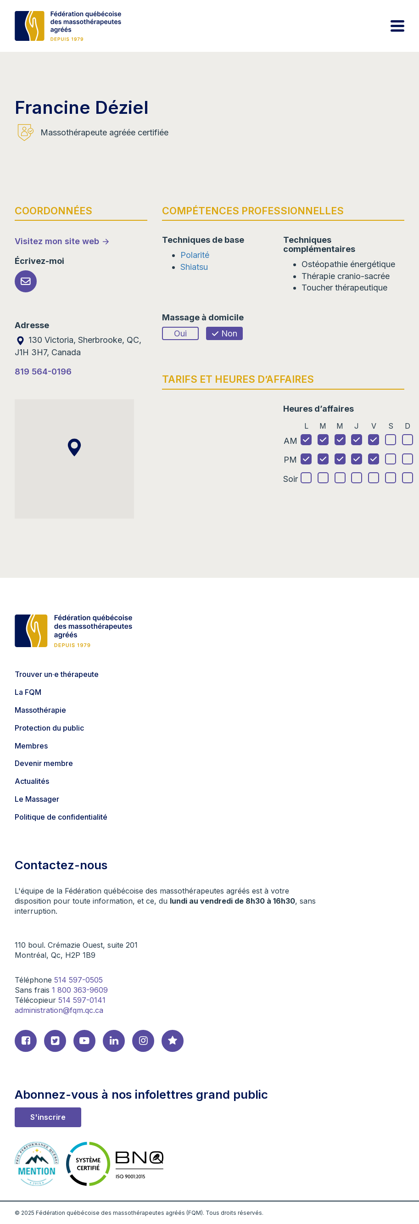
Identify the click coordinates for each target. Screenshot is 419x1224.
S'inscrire (48, 1117)
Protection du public (49, 727)
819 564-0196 (43, 371)
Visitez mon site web (57, 241)
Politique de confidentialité (61, 817)
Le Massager (37, 799)
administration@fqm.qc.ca (59, 1010)
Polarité (194, 255)
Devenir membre (44, 763)
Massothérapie (40, 710)
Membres (31, 745)
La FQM (28, 692)
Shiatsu (194, 267)
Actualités (32, 781)
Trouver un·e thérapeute (57, 674)
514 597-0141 (82, 1000)
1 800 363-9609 (80, 990)
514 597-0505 (78, 979)
